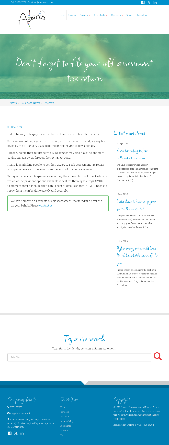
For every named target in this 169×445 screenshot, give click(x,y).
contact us (46, 205)
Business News (30, 102)
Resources (117, 14)
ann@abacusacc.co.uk (43, 2)
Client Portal (100, 14)
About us (72, 14)
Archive (49, 102)
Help (62, 435)
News (130, 14)
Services (85, 14)
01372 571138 (16, 407)
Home (62, 14)
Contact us (142, 14)
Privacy (64, 430)
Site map (64, 416)
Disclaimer (65, 425)
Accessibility (67, 421)
